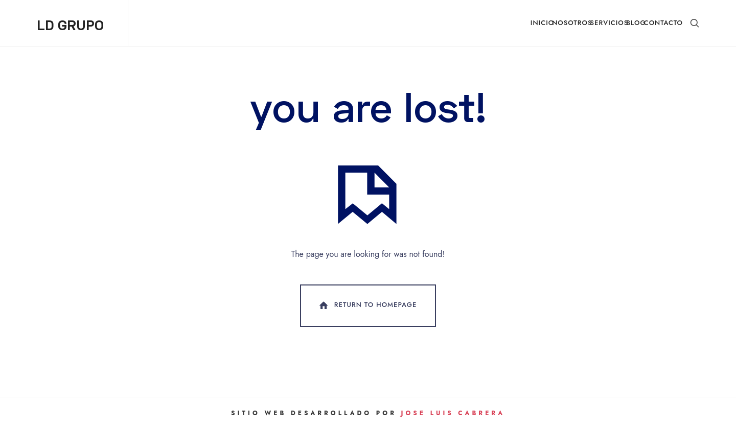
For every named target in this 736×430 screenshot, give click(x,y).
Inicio (542, 23)
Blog (636, 23)
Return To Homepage (367, 305)
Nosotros (572, 23)
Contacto (663, 23)
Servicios (609, 23)
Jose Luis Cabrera (453, 413)
